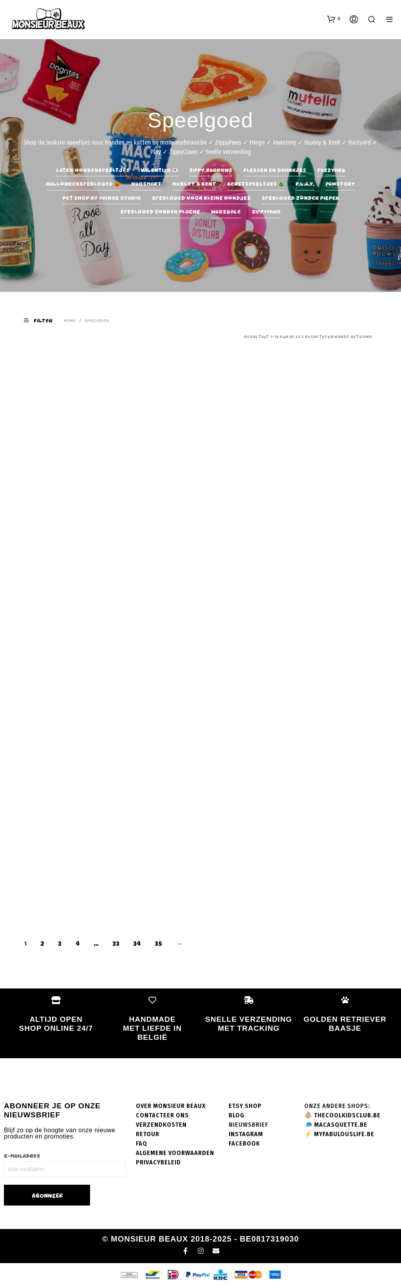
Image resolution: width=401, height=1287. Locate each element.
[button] (333, 19)
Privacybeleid (158, 1162)
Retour (147, 1134)
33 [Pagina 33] (115, 943)
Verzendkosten (161, 1124)
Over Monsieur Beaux (171, 1106)
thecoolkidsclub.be (347, 1115)
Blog (236, 1115)
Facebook (244, 1143)
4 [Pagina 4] (78, 943)
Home (70, 320)
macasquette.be (340, 1124)
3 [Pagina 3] (59, 943)
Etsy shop (245, 1106)
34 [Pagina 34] (137, 943)
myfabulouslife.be (344, 1134)
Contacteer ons (162, 1115)
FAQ (141, 1143)
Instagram (246, 1134)
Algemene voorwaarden (175, 1153)
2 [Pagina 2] (42, 943)
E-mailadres (22, 1156)
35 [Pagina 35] (158, 943)
